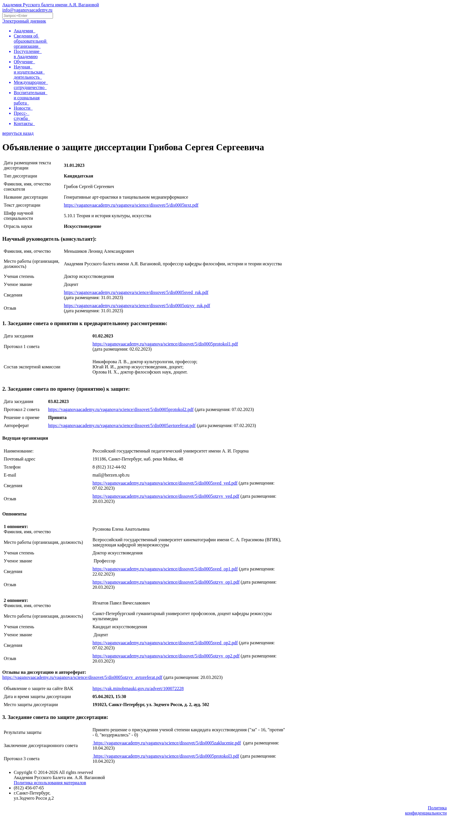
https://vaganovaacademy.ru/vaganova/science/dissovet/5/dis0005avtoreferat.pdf (122, 425)
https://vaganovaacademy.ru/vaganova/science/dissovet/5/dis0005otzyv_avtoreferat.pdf (82, 677)
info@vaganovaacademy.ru (27, 9)
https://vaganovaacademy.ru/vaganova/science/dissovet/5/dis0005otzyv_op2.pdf (166, 655)
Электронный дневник (24, 21)
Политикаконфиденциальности (426, 810)
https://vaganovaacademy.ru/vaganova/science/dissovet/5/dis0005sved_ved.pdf (164, 483)
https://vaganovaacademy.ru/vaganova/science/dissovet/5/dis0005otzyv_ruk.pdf (137, 305)
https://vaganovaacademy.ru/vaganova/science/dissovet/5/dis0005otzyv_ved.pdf (165, 496)
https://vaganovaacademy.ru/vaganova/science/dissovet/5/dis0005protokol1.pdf (165, 343)
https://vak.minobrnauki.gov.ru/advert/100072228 (138, 688)
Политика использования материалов (50, 782)
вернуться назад (18, 133)
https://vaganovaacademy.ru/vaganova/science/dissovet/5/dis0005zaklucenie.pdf (166, 742)
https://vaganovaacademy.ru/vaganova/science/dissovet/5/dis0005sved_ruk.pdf (136, 292)
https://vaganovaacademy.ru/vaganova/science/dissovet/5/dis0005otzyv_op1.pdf (166, 582)
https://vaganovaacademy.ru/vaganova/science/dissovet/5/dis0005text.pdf (131, 205)
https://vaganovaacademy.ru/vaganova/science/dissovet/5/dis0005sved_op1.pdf (165, 568)
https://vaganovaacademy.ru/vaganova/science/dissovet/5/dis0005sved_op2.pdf (165, 642)
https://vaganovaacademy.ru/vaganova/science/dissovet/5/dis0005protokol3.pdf (165, 756)
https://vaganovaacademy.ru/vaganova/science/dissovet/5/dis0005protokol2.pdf (121, 409)
